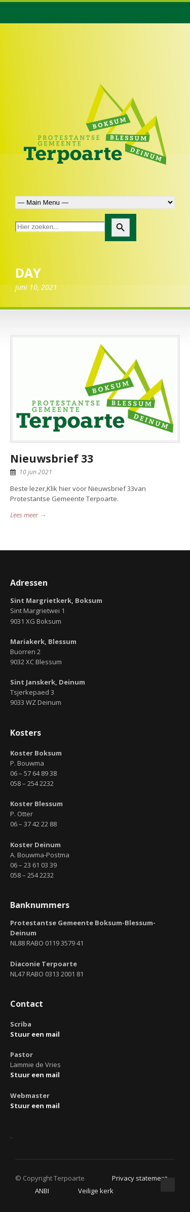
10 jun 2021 (35, 472)
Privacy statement (139, 1178)
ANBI (42, 1190)
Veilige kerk (95, 1190)
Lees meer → (28, 514)
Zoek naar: (95, 202)
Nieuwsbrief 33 (51, 458)
